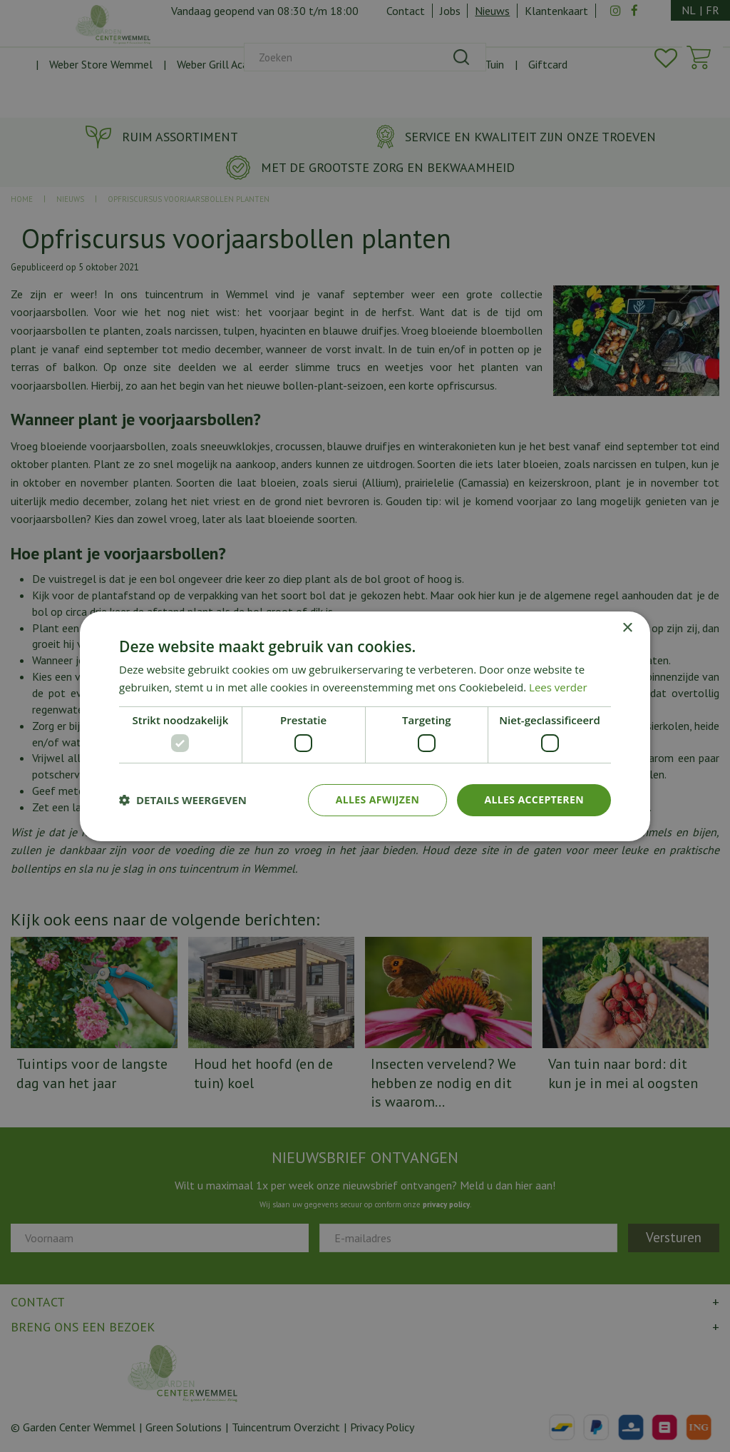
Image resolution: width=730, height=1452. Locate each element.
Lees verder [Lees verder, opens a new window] (558, 687)
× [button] (627, 627)
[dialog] (365, 726)
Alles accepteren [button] (534, 799)
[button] (183, 799)
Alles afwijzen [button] (378, 799)
